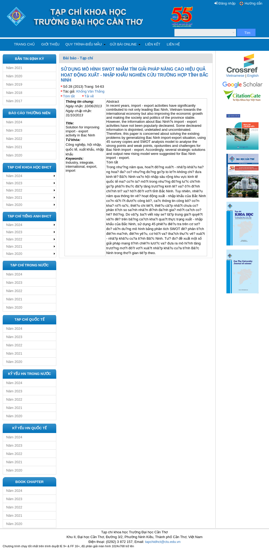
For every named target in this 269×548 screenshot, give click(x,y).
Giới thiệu (50, 44)
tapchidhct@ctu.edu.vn (162, 542)
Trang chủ (24, 44)
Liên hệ (173, 44)
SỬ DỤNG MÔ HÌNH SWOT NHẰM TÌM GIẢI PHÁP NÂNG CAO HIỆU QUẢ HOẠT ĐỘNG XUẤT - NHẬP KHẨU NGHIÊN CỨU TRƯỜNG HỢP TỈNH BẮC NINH (134, 74)
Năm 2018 (14, 93)
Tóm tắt (69, 96)
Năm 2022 (14, 139)
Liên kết (152, 44)
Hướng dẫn (253, 3)
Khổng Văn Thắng (90, 91)
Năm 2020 (14, 76)
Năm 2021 (14, 68)
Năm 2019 (14, 84)
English (253, 76)
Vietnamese (235, 76)
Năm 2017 (14, 101)
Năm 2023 (14, 130)
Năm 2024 (14, 122)
